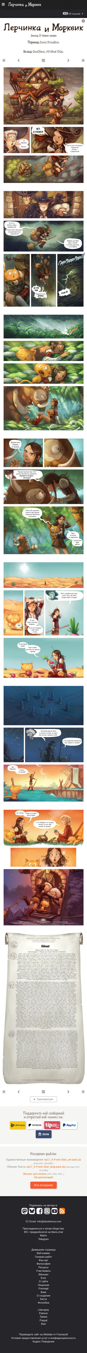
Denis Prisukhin (49, 42)
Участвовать (43, 1271)
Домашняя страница (43, 1249)
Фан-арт (43, 1260)
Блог (43, 1278)
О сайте (43, 1281)
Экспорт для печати (43, 1174)
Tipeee (43, 1316)
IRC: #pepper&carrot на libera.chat (43, 1232)
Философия (43, 1263)
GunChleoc (39, 51)
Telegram (43, 1239)
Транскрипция (45, 1099)
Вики (43, 1292)
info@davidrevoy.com (49, 1221)
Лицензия (43, 1285)
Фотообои (43, 1302)
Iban (43, 1324)
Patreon (43, 1313)
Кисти (43, 1299)
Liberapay (43, 1310)
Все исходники (43, 1185)
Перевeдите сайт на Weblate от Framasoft (43, 1334)
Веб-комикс (43, 1253)
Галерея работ (43, 1257)
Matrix (43, 1235)
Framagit (43, 1288)
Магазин (43, 1274)
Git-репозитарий (43, 1177)
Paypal (43, 1320)
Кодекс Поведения (43, 1341)
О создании (43, 1295)
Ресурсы (43, 1267)
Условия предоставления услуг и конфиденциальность (43, 1338)
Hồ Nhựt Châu (54, 51)
